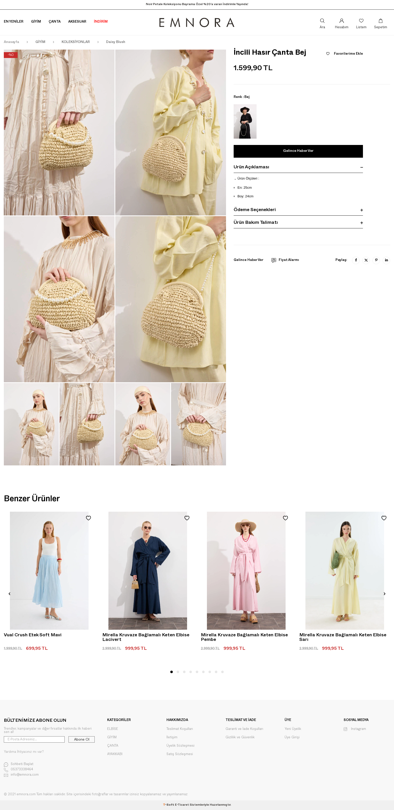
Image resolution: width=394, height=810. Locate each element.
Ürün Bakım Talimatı (298, 223)
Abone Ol (81, 739)
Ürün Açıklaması (298, 168)
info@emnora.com (21, 775)
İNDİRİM (101, 22)
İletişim (171, 737)
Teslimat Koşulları (179, 729)
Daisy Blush (115, 42)
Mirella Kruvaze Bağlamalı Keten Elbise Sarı (342, 638)
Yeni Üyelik (293, 729)
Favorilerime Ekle (344, 54)
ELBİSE (112, 729)
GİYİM (40, 42)
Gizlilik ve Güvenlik (240, 737)
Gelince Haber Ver (298, 151)
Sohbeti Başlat (18, 764)
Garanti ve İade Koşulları (244, 729)
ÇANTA (112, 745)
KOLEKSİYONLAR (76, 42)
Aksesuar (77, 22)
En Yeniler (13, 22)
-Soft (169, 805)
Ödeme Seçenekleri (298, 210)
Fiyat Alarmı (285, 260)
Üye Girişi (292, 737)
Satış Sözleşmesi (179, 754)
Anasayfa (11, 42)
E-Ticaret (182, 805)
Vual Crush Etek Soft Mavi (33, 636)
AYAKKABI (114, 754)
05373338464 (18, 770)
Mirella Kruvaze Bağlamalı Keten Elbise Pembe (244, 638)
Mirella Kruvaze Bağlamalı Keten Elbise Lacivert (145, 638)
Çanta (55, 22)
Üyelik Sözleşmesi (180, 745)
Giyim (36, 22)
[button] (171, 672)
